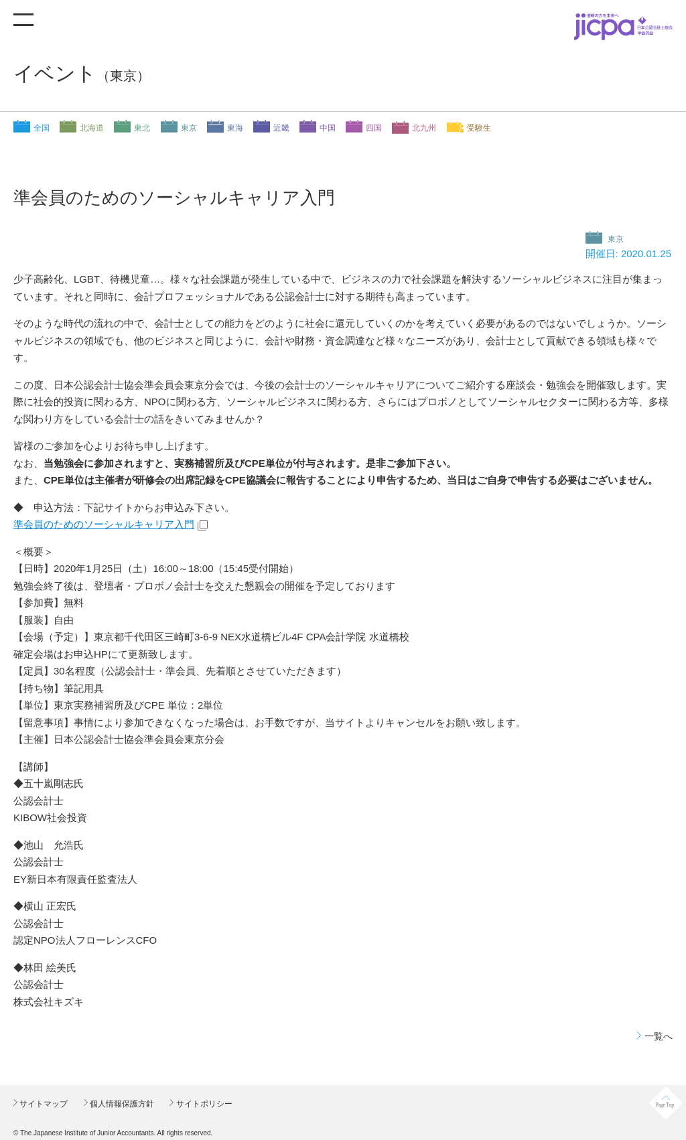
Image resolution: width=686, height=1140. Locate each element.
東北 (142, 128)
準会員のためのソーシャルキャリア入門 (103, 524)
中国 (328, 128)
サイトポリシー (203, 1104)
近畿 (281, 128)
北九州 (424, 128)
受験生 (479, 128)
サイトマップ (42, 1104)
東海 (235, 128)
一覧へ (658, 1036)
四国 (374, 128)
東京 (189, 128)
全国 (41, 128)
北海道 (92, 128)
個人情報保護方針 (121, 1104)
